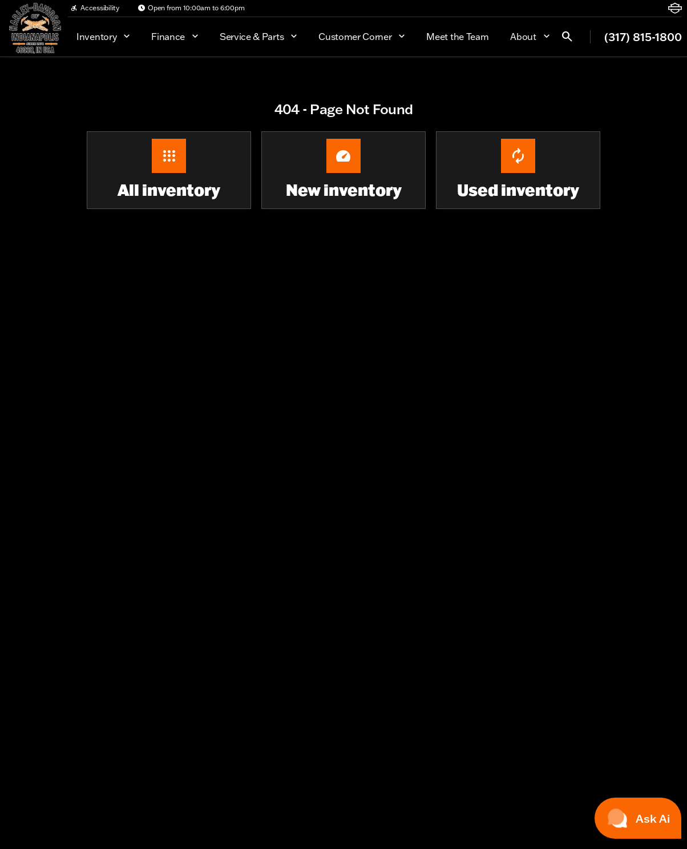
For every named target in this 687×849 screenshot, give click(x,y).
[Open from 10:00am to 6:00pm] (191, 8)
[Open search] (567, 36)
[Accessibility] (95, 8)
